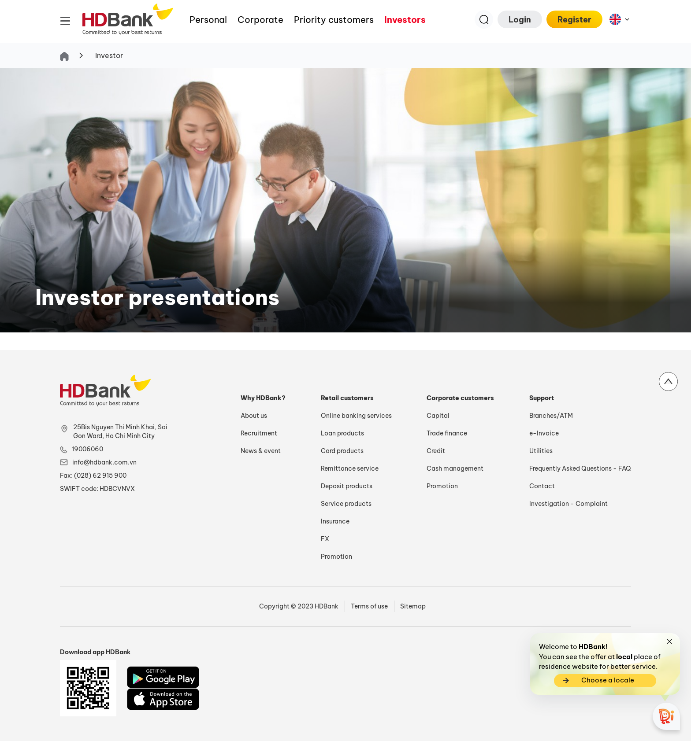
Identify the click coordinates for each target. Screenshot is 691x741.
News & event (261, 451)
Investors (405, 19)
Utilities (541, 451)
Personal (208, 19)
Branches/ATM (551, 416)
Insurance (335, 521)
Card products (342, 451)
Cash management (455, 468)
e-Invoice (544, 433)
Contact (542, 486)
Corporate (260, 19)
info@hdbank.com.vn (104, 462)
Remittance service (350, 468)
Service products (346, 504)
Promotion (336, 556)
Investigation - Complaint (568, 504)
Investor (109, 55)
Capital (438, 416)
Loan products (342, 433)
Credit (436, 451)
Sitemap (413, 606)
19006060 (87, 449)
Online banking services (356, 416)
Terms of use (369, 606)
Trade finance (447, 433)
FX (325, 539)
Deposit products (346, 486)
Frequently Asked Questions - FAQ (580, 468)
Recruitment (259, 433)
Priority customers (334, 19)
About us (254, 416)
